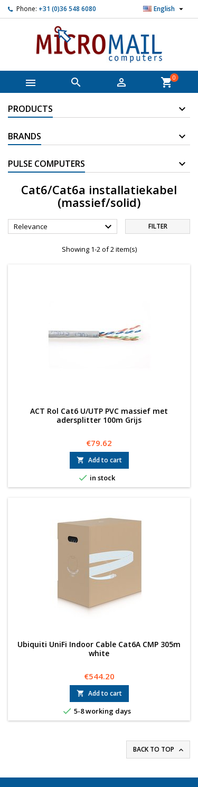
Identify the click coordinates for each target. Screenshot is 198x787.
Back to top (159, 749)
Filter (157, 226)
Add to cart (99, 460)
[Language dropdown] (164, 9)
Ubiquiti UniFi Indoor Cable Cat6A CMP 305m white (99, 648)
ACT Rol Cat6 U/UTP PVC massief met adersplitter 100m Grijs (99, 415)
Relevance (64, 227)
